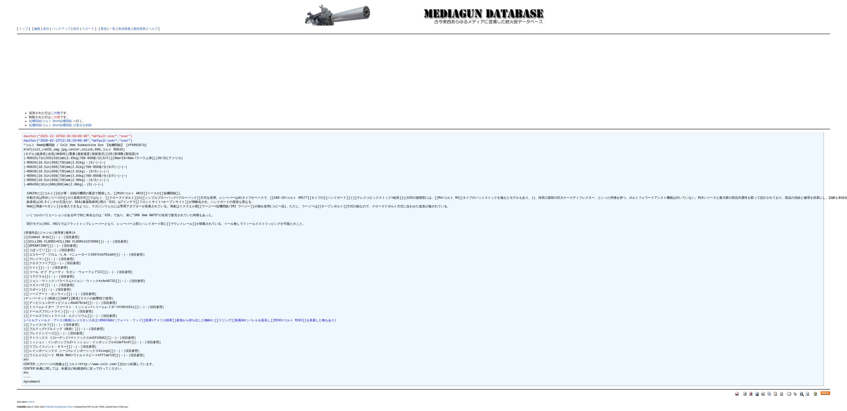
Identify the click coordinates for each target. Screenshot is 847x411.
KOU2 (31, 402)
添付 (76, 29)
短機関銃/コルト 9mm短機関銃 (50, 121)
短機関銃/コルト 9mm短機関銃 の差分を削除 (60, 125)
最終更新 (139, 29)
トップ (23, 29)
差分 (46, 29)
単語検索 (124, 29)
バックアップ (61, 29)
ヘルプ (153, 29)
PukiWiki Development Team (59, 407)
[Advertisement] (423, 72)
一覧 (112, 29)
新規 (104, 29)
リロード (88, 29)
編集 (37, 29)
